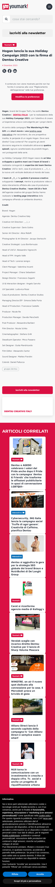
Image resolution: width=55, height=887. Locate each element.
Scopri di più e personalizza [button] (27, 881)
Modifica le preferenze (27, 96)
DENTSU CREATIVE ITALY (18, 411)
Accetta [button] (40, 874)
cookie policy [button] (45, 815)
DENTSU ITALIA (20, 114)
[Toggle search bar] (6, 19)
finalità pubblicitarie (11, 835)
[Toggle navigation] (49, 7)
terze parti (47, 818)
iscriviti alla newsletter (28, 33)
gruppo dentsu (10, 369)
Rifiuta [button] (15, 874)
